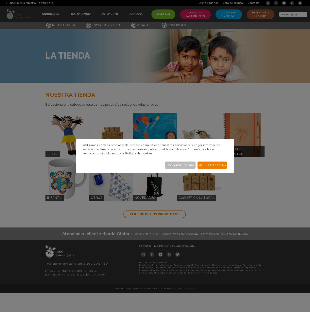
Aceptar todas (212, 165)
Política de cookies (139, 153)
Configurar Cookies (180, 165)
